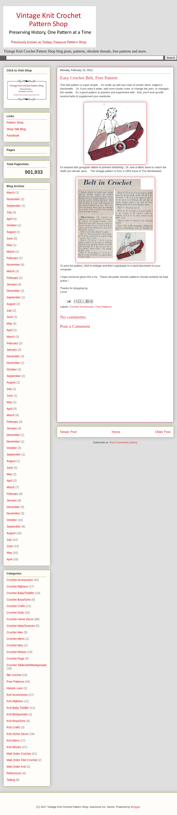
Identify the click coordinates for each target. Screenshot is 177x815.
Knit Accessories (17, 694)
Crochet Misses (16, 652)
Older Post (162, 432)
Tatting (11, 779)
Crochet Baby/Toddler (20, 593)
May (9, 245)
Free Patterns (103, 306)
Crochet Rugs (15, 658)
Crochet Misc (15, 645)
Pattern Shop (15, 122)
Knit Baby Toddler (18, 707)
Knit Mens (13, 740)
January (12, 284)
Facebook (13, 135)
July (9, 212)
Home (116, 432)
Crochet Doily (15, 612)
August (11, 232)
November (13, 199)
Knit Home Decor (18, 734)
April (9, 219)
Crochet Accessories (82, 306)
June (10, 238)
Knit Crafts (13, 727)
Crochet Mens (15, 638)
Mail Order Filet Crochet (22, 760)
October (12, 225)
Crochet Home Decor (20, 619)
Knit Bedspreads (17, 714)
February (12, 258)
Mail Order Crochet (19, 753)
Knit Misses (14, 747)
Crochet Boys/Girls (19, 599)
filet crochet (14, 675)
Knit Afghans (15, 701)
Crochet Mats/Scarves (21, 625)
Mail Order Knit (16, 766)
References (14, 773)
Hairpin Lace (15, 688)
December (13, 290)
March (11, 192)
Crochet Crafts (16, 606)
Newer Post (68, 432)
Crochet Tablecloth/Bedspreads (27, 665)
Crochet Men (15, 632)
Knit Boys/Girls (16, 721)
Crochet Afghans (17, 586)
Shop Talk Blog (16, 129)
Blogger (135, 806)
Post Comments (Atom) (123, 442)
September (14, 205)
